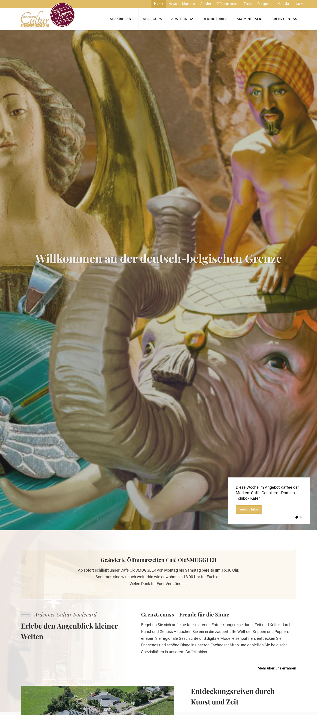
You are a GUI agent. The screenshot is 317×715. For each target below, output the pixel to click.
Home (158, 4)
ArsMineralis (249, 19)
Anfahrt (205, 4)
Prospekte (264, 4)
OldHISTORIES (215, 19)
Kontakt (283, 4)
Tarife (248, 4)
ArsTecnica (182, 19)
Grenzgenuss (284, 19)
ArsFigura (152, 19)
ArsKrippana (122, 19)
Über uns (188, 4)
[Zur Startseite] (48, 15)
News (172, 4)
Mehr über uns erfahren (277, 668)
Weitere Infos (249, 510)
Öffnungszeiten (227, 4)
